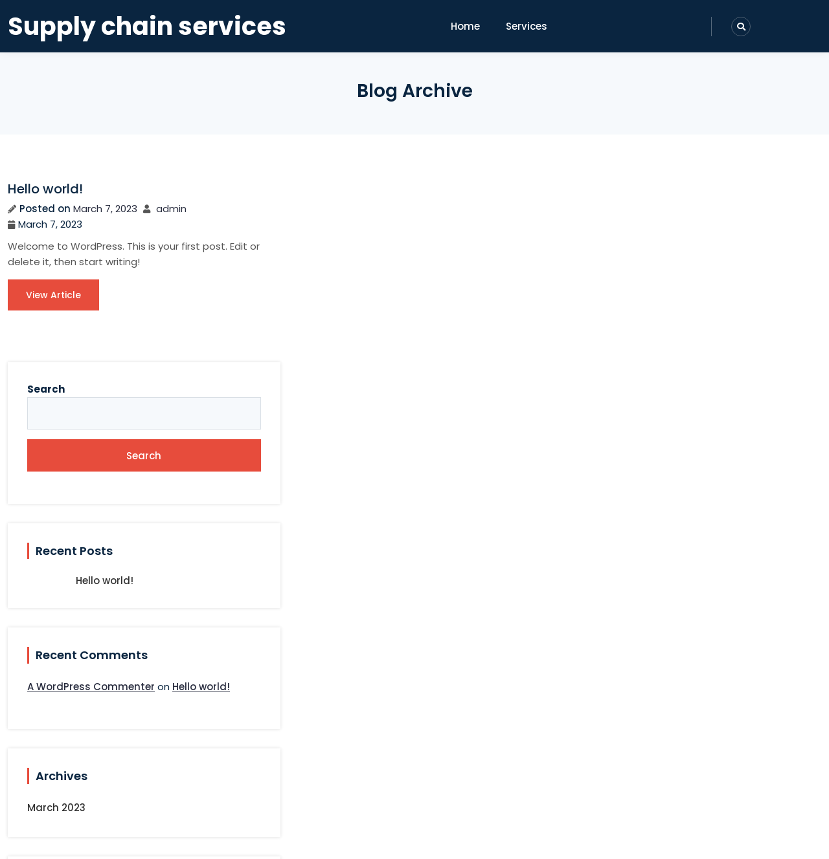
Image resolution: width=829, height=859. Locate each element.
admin (171, 208)
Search (668, 194)
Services (526, 26)
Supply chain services (147, 26)
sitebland (456, 838)
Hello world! (45, 189)
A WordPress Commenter (713, 491)
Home (465, 26)
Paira (400, 838)
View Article (53, 310)
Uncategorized (686, 736)
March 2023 (678, 629)
